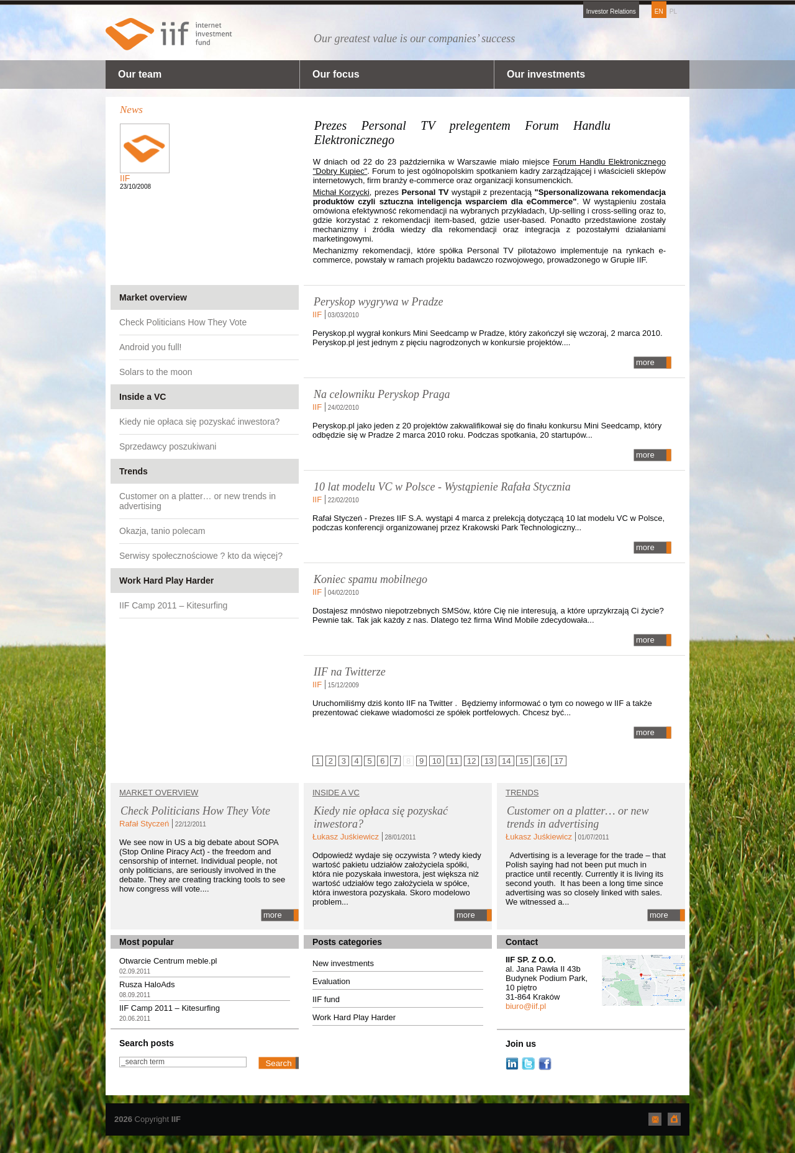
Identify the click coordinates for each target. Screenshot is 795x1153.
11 (454, 761)
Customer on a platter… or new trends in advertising (197, 501)
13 (488, 761)
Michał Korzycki (341, 192)
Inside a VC (142, 397)
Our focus (336, 74)
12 (471, 761)
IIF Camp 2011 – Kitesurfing (173, 605)
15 (523, 761)
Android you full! (150, 347)
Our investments (546, 74)
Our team (139, 74)
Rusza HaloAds (147, 984)
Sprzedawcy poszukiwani (167, 446)
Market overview (153, 297)
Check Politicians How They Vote (183, 322)
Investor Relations (611, 11)
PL (673, 11)
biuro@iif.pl (526, 1006)
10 (436, 761)
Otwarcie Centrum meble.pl (168, 960)
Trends (133, 471)
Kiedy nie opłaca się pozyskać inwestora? (199, 422)
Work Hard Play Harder (166, 581)
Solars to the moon (156, 372)
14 (506, 761)
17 (558, 761)
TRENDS (522, 792)
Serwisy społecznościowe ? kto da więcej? (201, 556)
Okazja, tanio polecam (162, 531)
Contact (522, 942)
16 (541, 761)
